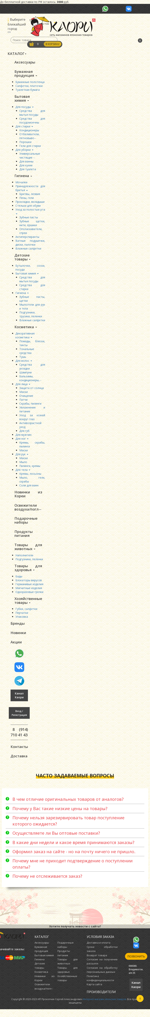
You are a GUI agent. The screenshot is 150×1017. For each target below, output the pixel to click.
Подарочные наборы (26, 524)
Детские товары (22, 259)
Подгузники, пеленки (29, 564)
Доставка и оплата (98, 950)
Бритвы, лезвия (29, 196)
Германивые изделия (29, 589)
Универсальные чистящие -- (29, 157)
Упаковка (21, 622)
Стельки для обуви (28, 207)
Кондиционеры (29, 131)
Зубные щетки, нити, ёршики (32, 225)
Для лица (22, 386)
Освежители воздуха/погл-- (27, 510)
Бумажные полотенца (30, 83)
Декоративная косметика (25, 338)
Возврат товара (97, 963)
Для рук (21, 457)
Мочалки (21, 184)
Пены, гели (26, 199)
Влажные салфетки (28, 250)
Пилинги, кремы (29, 468)
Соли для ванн (28, 488)
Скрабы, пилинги (30, 406)
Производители (101, 1000)
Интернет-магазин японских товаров (104, 1007)
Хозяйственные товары (28, 606)
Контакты (19, 753)
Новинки (18, 639)
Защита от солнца (31, 390)
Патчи (23, 402)
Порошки (25, 143)
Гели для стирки (30, 147)
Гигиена (23, 177)
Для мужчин (23, 437)
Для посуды (24, 108)
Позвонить (136, 964)
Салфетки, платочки (29, 86)
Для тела (22, 472)
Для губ (24, 433)
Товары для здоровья (28, 572)
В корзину (53, 44)
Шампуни (25, 375)
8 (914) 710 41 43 (19, 739)
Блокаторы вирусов (28, 585)
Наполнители (24, 560)
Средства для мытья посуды (32, 114)
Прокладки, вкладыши (30, 203)
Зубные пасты (28, 219)
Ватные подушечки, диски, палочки (30, 244)
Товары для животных (28, 551)
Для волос (23, 363)
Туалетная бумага (27, 90)
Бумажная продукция (25, 74)
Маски (23, 394)
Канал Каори (19, 702)
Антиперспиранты (27, 238)
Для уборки (24, 151)
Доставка (19, 763)
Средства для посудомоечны (32, 121)
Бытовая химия (22, 99)
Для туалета (27, 170)
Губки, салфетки (26, 614)
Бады (18, 581)
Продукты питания (23, 537)
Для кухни (25, 166)
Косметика (25, 329)
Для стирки (24, 127)
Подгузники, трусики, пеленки (30, 316)
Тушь (22, 359)
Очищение (26, 398)
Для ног (22, 441)
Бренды (18, 629)
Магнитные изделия (28, 593)
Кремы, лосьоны (30, 476)
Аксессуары (24, 62)
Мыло (23, 464)
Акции (16, 648)
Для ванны (26, 162)
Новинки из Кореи (28, 496)
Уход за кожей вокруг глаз (32, 419)
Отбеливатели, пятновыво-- (29, 137)
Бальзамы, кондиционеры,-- (30, 381)
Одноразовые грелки (29, 597)
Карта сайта (94, 992)
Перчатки (21, 618)
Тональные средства (26, 353)
